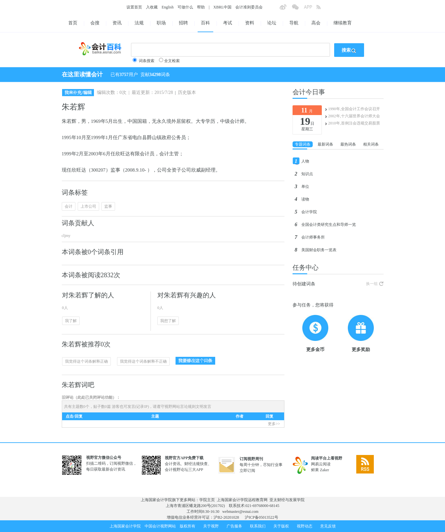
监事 (108, 206)
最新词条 (325, 144)
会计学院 (309, 212)
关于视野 (211, 526)
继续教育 (343, 22)
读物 (305, 199)
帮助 (201, 7)
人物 (305, 161)
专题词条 (302, 144)
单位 (305, 186)
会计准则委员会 (249, 7)
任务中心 (306, 267)
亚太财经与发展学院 (287, 500)
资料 (249, 22)
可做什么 (185, 7)
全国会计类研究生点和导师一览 (328, 224)
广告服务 (234, 526)
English (168, 7)
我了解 (71, 320)
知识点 (307, 174)
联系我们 (258, 526)
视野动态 (304, 526)
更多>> (274, 424)
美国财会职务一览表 (318, 250)
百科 (205, 22)
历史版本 (187, 92)
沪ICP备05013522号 (261, 517)
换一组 (372, 283)
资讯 (117, 22)
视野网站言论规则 (180, 406)
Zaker (324, 470)
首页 (72, 22)
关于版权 (281, 526)
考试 (227, 22)
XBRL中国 (222, 7)
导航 (293, 22)
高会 (316, 22)
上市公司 (88, 206)
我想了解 (168, 320)
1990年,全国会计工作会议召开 (354, 109)
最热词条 (348, 144)
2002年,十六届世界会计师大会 (354, 116)
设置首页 (134, 7)
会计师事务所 (313, 237)
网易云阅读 (321, 464)
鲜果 (315, 470)
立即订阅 (247, 470)
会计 (68, 206)
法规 (139, 22)
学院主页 (207, 500)
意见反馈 (328, 526)
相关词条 (371, 144)
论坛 (271, 22)
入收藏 (152, 7)
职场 (161, 22)
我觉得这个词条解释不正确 (143, 361)
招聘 (183, 22)
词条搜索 (146, 60)
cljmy (66, 235)
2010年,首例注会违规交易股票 (354, 123)
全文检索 (172, 60)
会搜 (94, 22)
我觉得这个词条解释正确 (86, 361)
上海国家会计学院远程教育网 (242, 500)
